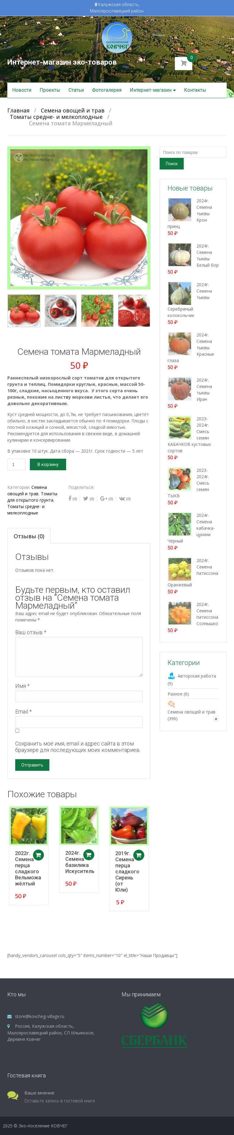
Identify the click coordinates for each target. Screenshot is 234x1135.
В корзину (47, 464)
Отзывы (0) (29, 536)
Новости (21, 90)
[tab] (29, 535)
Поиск (172, 163)
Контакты (195, 90)
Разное (175, 694)
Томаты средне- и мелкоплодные (56, 116)
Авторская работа (197, 676)
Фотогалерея (107, 90)
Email (23, 711)
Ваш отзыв (30, 632)
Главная (18, 110)
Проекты (50, 90)
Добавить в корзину (41, 855)
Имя (22, 686)
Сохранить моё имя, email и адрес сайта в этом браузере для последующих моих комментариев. (77, 746)
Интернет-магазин (151, 90)
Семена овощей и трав (73, 110)
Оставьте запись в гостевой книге (59, 1101)
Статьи (76, 90)
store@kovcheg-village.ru (39, 1016)
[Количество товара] (16, 464)
